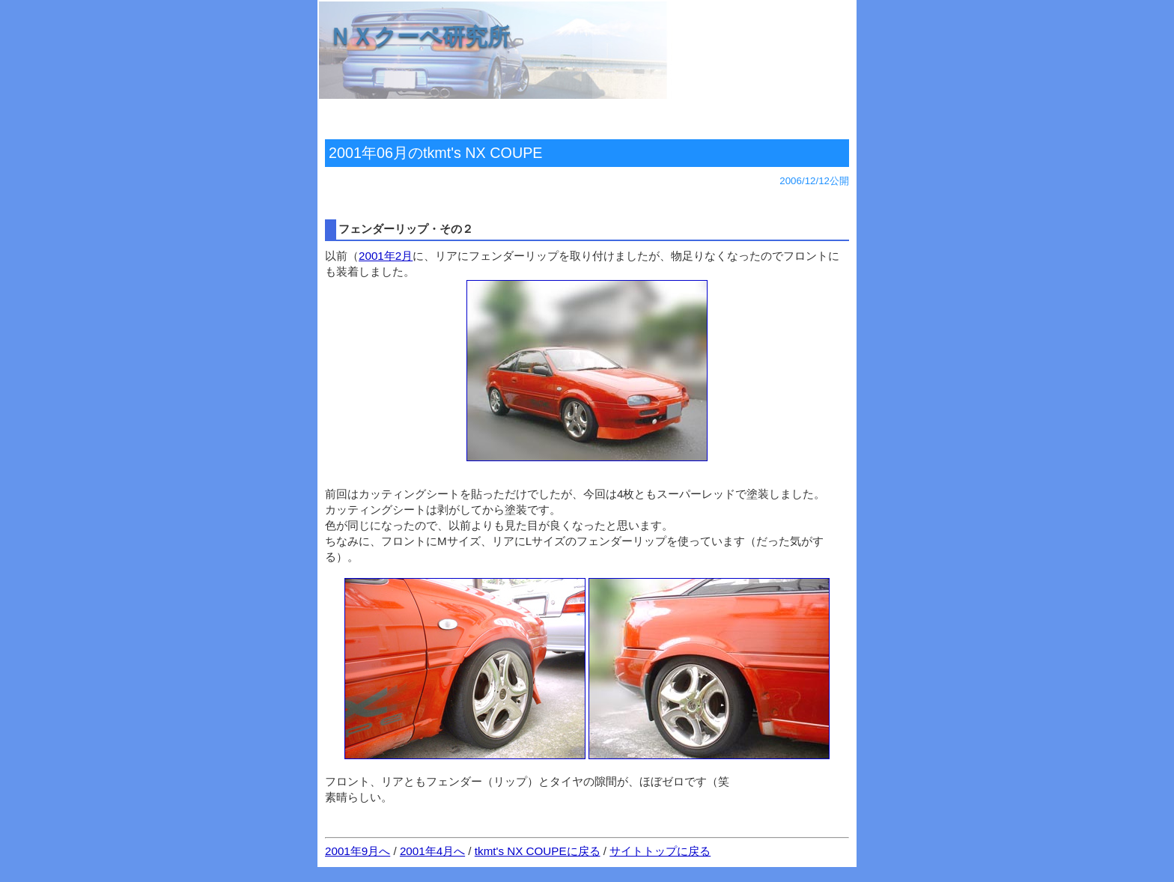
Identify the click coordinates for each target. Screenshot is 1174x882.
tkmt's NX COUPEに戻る (537, 851)
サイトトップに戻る (660, 851)
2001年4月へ (432, 851)
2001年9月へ (357, 851)
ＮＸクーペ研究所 (419, 36)
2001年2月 (386, 255)
